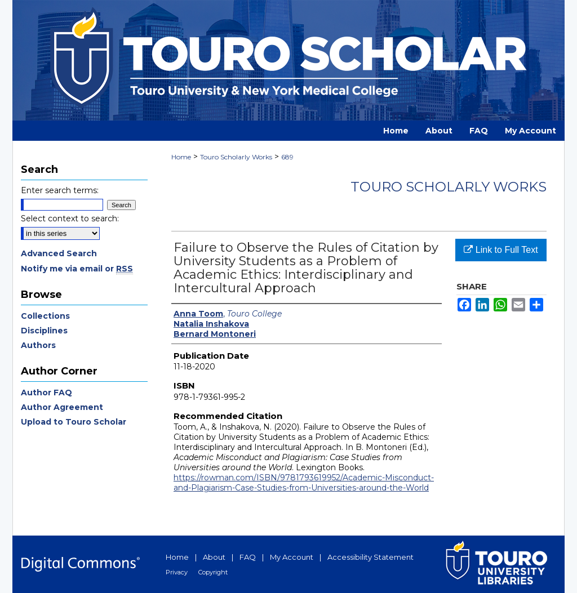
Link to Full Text (501, 250)
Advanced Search (59, 253)
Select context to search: (70, 218)
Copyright (213, 572)
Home (181, 157)
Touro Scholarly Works (236, 157)
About (214, 556)
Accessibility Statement (370, 556)
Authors (38, 345)
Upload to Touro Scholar (73, 422)
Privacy (177, 572)
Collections (45, 316)
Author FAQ (46, 392)
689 (287, 157)
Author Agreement (62, 407)
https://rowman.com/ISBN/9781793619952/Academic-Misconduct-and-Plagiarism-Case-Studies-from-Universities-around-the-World (304, 482)
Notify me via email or (77, 269)
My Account (291, 556)
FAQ (247, 556)
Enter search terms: (60, 190)
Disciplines (44, 331)
